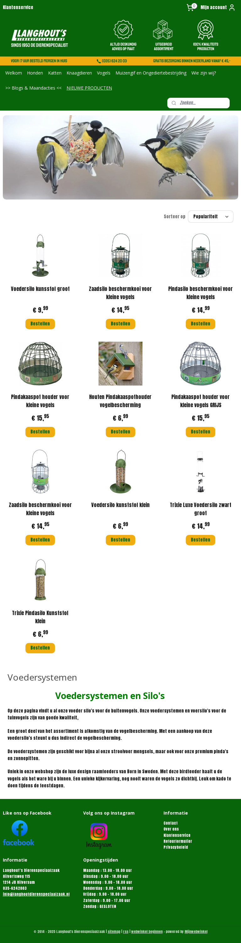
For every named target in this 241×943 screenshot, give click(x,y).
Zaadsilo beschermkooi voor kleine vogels (120, 293)
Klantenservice (18, 7)
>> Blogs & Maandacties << (33, 88)
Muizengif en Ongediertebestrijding (150, 73)
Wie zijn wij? (203, 73)
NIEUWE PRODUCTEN (89, 88)
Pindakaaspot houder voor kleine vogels (40, 401)
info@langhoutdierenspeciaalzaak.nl (36, 894)
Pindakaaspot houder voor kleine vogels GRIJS (200, 401)
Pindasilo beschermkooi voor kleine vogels (200, 293)
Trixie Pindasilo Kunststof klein (40, 617)
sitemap (114, 931)
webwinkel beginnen (147, 931)
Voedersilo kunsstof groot (40, 289)
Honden (35, 73)
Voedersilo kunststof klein (120, 505)
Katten (55, 73)
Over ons (171, 829)
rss (125, 931)
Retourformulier (177, 841)
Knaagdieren (79, 73)
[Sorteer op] (210, 217)
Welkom (13, 73)
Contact (170, 823)
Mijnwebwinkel (196, 931)
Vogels (103, 73)
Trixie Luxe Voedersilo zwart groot (200, 509)
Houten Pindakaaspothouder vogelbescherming (120, 401)
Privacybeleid (175, 847)
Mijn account (218, 7)
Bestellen (40, 323)
